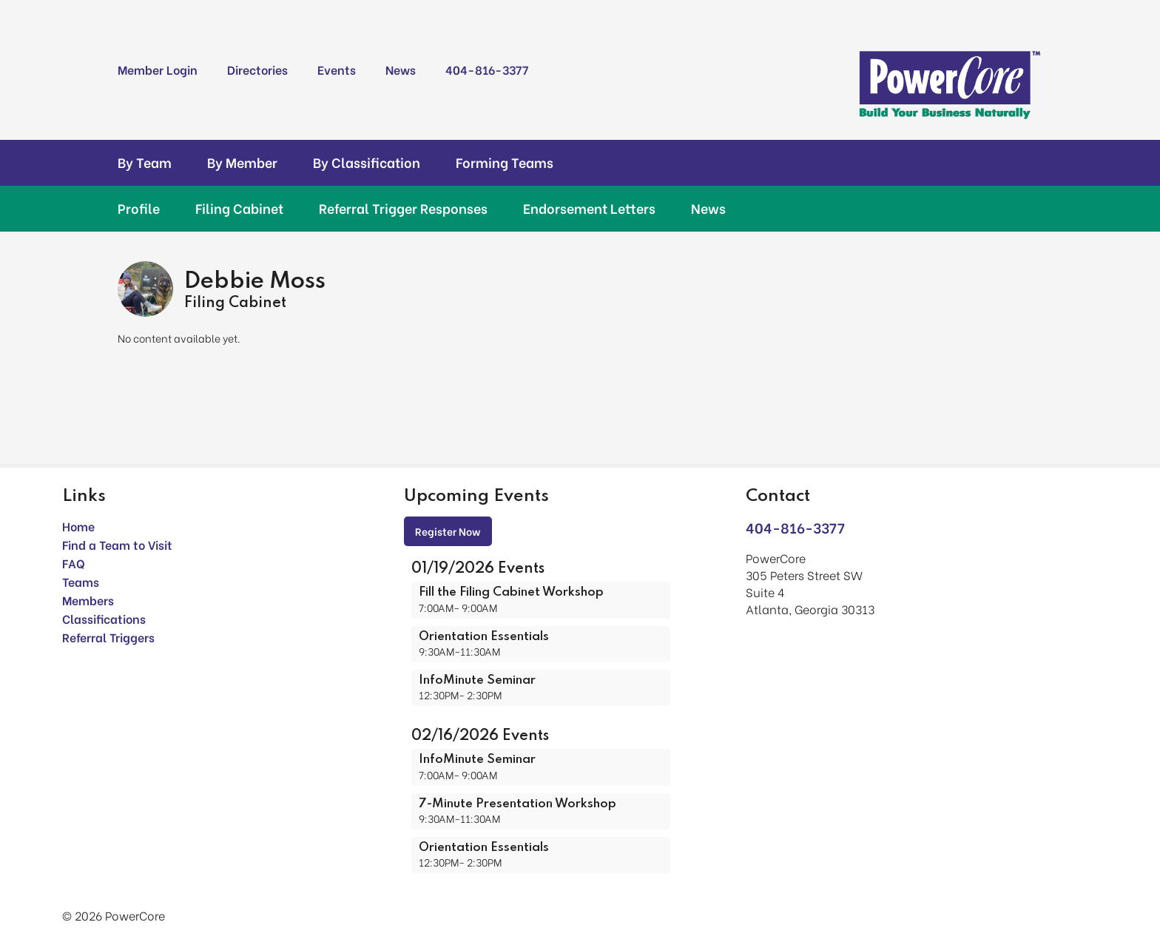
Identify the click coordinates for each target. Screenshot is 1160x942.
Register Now (448, 531)
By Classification (366, 162)
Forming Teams (504, 162)
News (400, 69)
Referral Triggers (108, 636)
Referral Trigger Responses (403, 208)
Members (88, 599)
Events (336, 69)
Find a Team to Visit (117, 544)
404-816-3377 (486, 69)
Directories (257, 69)
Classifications (104, 618)
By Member (242, 162)
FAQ (73, 562)
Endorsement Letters (589, 208)
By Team (145, 162)
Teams (80, 581)
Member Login (158, 69)
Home (78, 525)
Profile (139, 208)
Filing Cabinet (239, 208)
